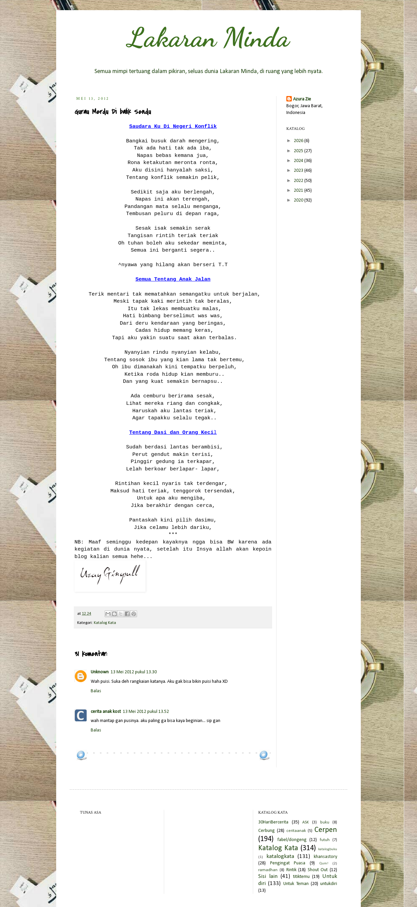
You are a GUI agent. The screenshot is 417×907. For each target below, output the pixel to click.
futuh (325, 840)
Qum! (323, 863)
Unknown (100, 672)
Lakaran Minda (208, 37)
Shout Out (318, 870)
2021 (299, 190)
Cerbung (266, 830)
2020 (299, 200)
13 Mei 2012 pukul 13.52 (146, 711)
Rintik (291, 870)
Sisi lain (268, 876)
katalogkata (280, 856)
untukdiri (328, 883)
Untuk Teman (296, 883)
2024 (299, 160)
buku (324, 822)
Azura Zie (302, 99)
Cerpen (325, 830)
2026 (299, 140)
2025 (299, 151)
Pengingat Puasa (288, 863)
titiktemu (301, 876)
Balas (96, 691)
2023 (299, 170)
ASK (305, 822)
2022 (299, 180)
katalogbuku (327, 849)
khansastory (325, 856)
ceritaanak (296, 831)
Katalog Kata (105, 623)
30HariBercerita (273, 822)
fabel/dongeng (292, 839)
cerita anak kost (106, 711)
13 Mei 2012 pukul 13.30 (134, 672)
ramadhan (268, 870)
